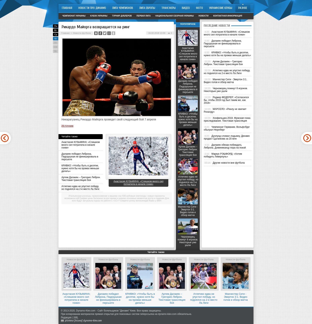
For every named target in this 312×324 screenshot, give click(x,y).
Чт (55, 38)
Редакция (66, 317)
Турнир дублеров (122, 16)
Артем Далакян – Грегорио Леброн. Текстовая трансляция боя (80, 179)
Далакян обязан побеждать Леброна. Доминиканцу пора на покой (225, 146)
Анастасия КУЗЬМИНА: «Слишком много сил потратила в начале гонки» (80, 145)
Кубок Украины (98, 16)
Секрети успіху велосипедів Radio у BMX (141, 200)
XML (75, 317)
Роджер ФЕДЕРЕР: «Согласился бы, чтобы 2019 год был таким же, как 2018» (226, 100)
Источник (67, 125)
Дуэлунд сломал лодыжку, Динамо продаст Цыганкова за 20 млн (227, 137)
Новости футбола (82, 33)
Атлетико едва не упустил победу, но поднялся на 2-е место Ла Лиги (80, 187)
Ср (55, 34)
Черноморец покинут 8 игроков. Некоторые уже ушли (188, 241)
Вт (55, 30)
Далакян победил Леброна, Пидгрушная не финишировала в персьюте (79, 156)
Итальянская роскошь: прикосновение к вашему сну (95, 196)
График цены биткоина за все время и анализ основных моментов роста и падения (122, 198)
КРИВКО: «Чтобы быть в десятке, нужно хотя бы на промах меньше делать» (80, 168)
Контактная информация (227, 16)
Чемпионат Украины (74, 16)
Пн (55, 26)
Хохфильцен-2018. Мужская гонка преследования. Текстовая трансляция (227, 119)
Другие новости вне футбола (229, 162)
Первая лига (143, 16)
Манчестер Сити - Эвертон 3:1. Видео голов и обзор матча (188, 211)
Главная (65, 33)
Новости (204, 16)
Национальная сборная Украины (174, 16)
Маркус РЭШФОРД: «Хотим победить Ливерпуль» (223, 155)
